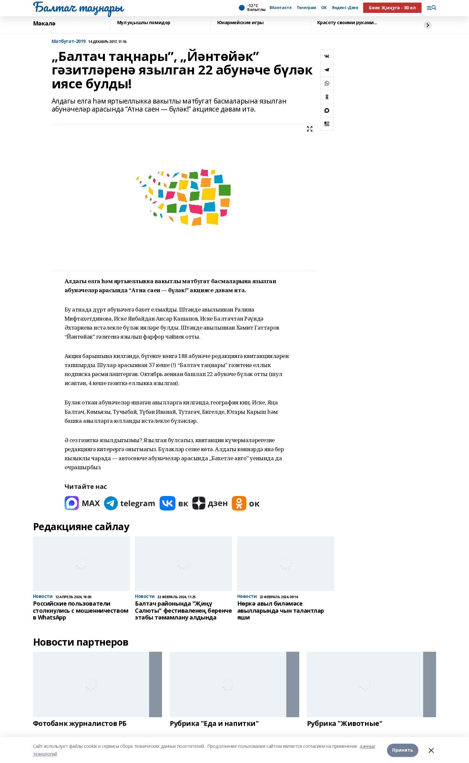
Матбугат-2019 (69, 41)
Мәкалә (44, 23)
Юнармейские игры (240, 22)
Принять (402, 750)
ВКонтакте (280, 8)
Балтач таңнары (78, 7)
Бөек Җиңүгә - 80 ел (392, 8)
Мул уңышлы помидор (143, 22)
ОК (324, 8)
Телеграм (306, 8)
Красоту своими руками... (347, 22)
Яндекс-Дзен (345, 8)
